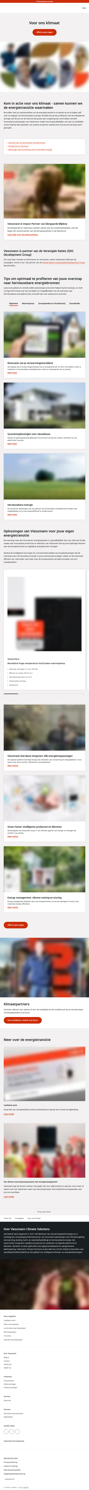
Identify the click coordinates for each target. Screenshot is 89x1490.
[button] (44, 1212)
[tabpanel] (44, 416)
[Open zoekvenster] (79, 8)
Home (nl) (7, 1218)
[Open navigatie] (84, 8)
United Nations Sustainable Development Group (63, 262)
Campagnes (19, 1218)
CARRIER (26, 1487)
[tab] (13, 303)
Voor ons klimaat (34, 1218)
